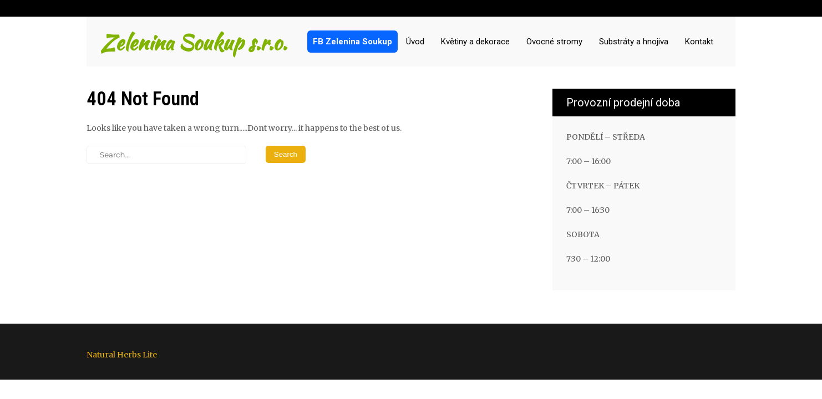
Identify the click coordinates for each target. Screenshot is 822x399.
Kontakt (699, 42)
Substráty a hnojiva (633, 42)
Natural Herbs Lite (122, 355)
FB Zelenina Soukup (352, 42)
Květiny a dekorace (475, 42)
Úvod (415, 42)
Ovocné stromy (554, 42)
